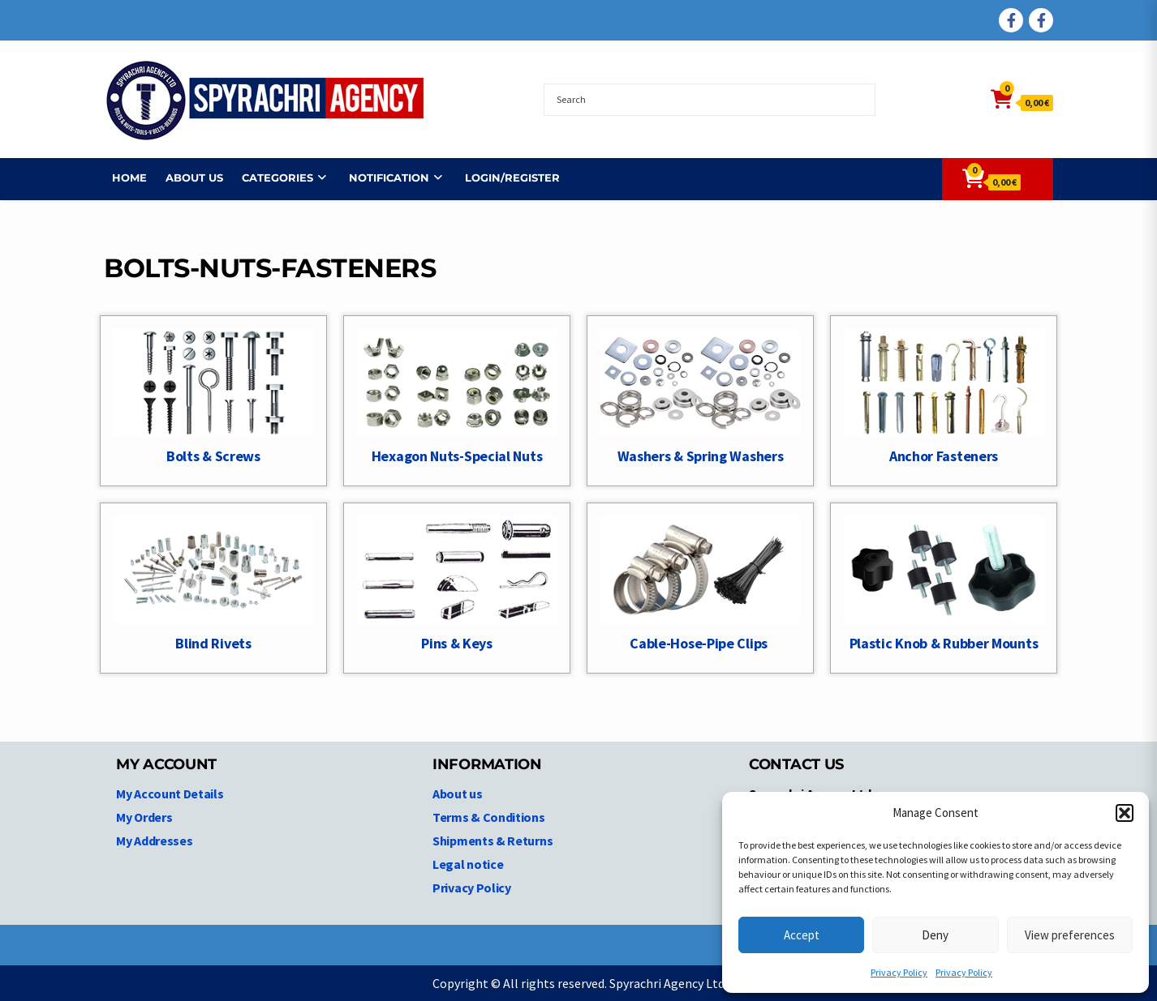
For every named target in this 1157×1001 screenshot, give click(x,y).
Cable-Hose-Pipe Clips (700, 643)
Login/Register (504, 177)
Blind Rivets (213, 643)
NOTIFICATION (381, 177)
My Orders (144, 817)
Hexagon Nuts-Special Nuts (457, 456)
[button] (1124, 813)
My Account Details (170, 793)
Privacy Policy (899, 972)
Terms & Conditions (488, 817)
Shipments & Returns (492, 840)
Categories (269, 177)
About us (186, 177)
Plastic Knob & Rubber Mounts (944, 643)
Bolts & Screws (213, 456)
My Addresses (154, 840)
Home (121, 177)
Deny (935, 935)
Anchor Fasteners (943, 456)
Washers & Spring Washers (700, 456)
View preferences (1070, 935)
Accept (801, 935)
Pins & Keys (456, 643)
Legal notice (467, 864)
